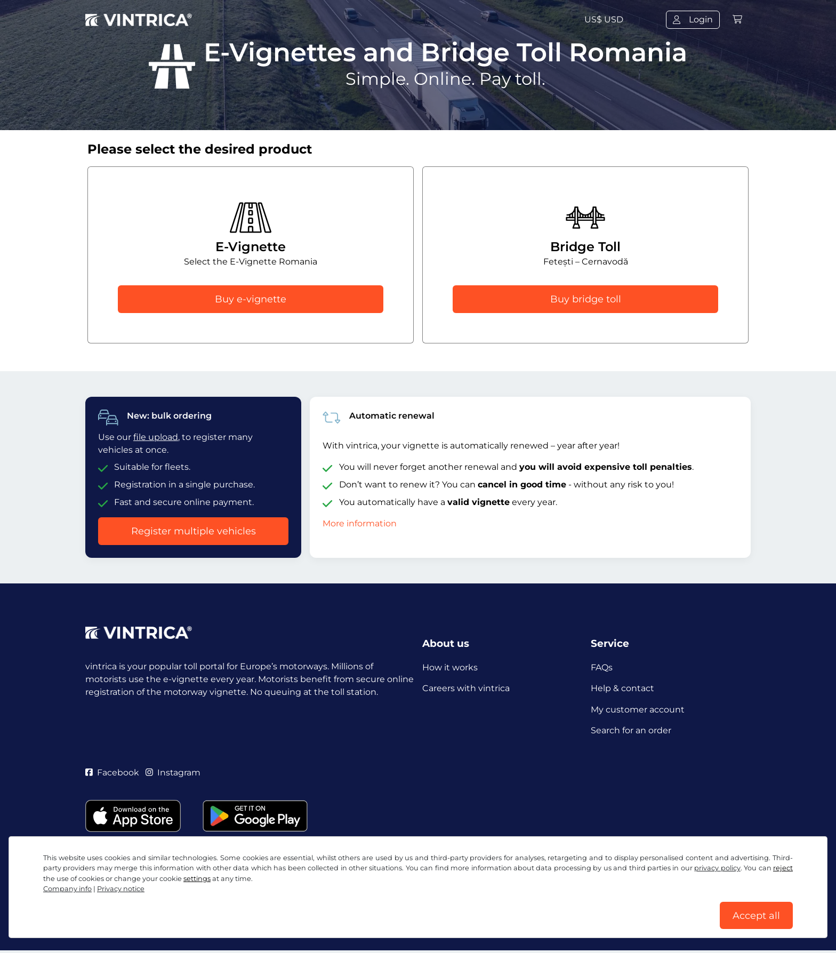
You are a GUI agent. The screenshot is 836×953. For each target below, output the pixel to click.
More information (360, 523)
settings (197, 878)
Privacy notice (120, 888)
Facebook (112, 774)
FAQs (602, 667)
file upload (155, 437)
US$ (603, 19)
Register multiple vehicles (193, 531)
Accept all (756, 915)
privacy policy (717, 867)
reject (783, 867)
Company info (67, 888)
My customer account (638, 710)
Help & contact (622, 689)
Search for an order (631, 731)
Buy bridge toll (585, 299)
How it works (450, 667)
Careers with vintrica (466, 689)
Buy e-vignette (250, 299)
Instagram (173, 774)
